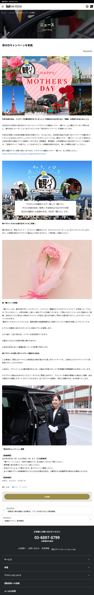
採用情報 (45, 548)
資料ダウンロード (63, 549)
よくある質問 (10, 591)
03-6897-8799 (47, 538)
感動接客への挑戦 (12, 583)
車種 (6, 567)
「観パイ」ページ (17, 487)
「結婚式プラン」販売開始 (45, 519)
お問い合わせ (34, 548)
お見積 (47, 496)
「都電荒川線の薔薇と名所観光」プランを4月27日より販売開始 (48, 510)
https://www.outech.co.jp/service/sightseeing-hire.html (24, 153)
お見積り (22, 548)
